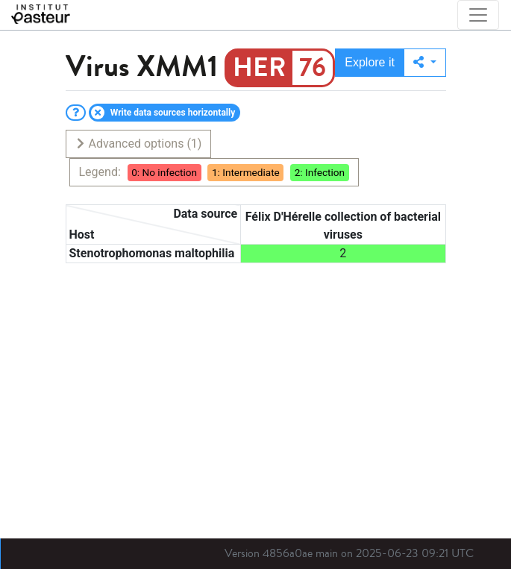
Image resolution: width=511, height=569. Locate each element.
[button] (425, 62)
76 (312, 68)
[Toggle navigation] (478, 15)
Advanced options (138, 143)
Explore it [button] (370, 62)
